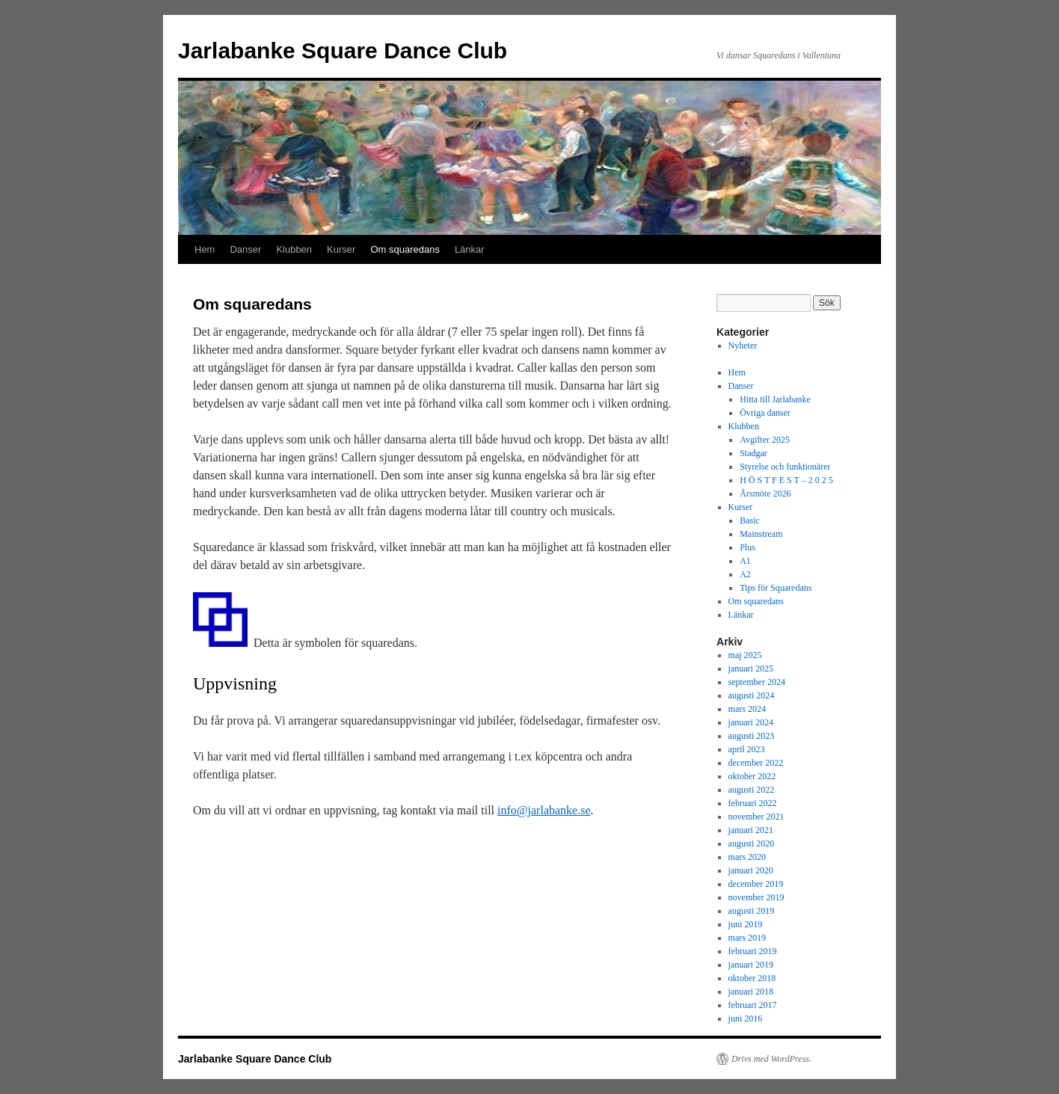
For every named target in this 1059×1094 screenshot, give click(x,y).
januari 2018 (750, 991)
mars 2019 (747, 937)
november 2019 (756, 897)
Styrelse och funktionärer (785, 466)
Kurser (341, 249)
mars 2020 (747, 857)
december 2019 (756, 884)
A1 (745, 561)
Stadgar (753, 453)
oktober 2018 (752, 978)
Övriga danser (765, 413)
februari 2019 (752, 951)
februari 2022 (752, 803)
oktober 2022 (752, 776)
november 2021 (756, 816)
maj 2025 (745, 655)
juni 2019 (745, 924)
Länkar (470, 249)
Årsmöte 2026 (765, 493)
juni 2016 (745, 1018)
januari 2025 (750, 668)
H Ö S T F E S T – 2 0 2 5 (786, 480)
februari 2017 (752, 1005)
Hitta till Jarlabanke (775, 399)
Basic (750, 520)
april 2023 (746, 749)
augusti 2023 (751, 736)
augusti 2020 (751, 843)
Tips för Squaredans (775, 588)
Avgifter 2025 (765, 439)
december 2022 (756, 762)
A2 (745, 574)
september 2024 (756, 682)
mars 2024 (747, 709)
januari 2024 (750, 722)
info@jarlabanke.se (543, 810)
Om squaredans (405, 249)
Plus (747, 547)
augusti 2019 (751, 911)
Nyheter (743, 345)
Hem (204, 249)
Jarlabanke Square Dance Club (342, 50)
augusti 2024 (751, 695)
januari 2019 (750, 964)
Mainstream (761, 534)
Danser (245, 249)
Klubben (294, 249)
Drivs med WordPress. (771, 1059)
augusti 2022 (751, 789)
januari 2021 (750, 830)
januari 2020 (750, 870)
